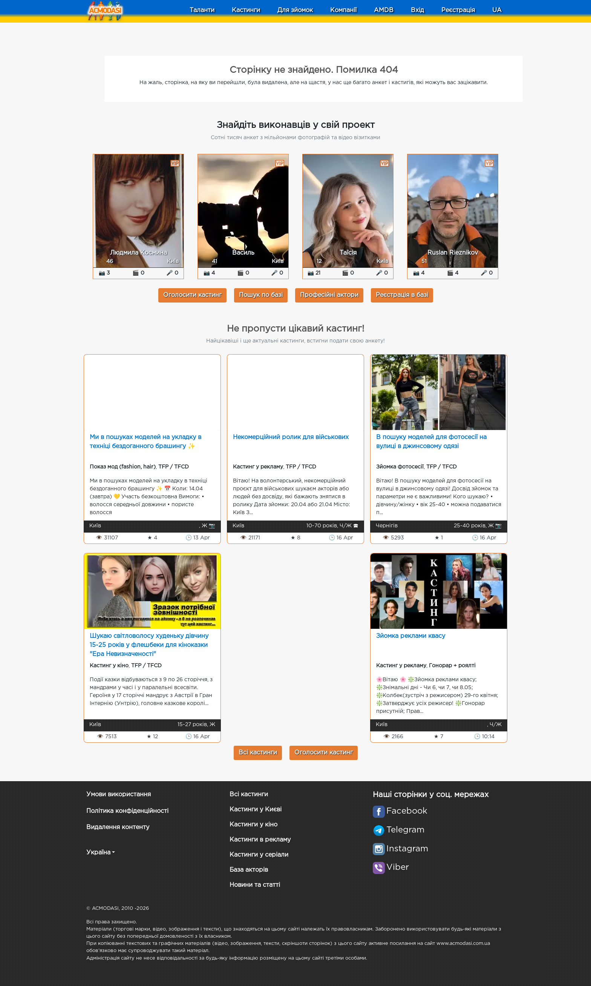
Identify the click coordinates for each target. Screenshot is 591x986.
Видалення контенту (117, 827)
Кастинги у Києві (256, 809)
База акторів (249, 870)
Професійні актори (329, 295)
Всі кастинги (258, 753)
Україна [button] (98, 852)
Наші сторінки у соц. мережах (430, 794)
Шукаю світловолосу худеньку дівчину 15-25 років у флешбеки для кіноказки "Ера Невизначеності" (149, 645)
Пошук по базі (261, 295)
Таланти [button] (202, 10)
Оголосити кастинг (192, 295)
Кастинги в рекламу (260, 840)
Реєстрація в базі (402, 295)
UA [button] (497, 10)
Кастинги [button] (246, 10)
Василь (243, 253)
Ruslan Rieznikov (452, 253)
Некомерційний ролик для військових (291, 437)
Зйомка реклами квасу (410, 636)
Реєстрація (458, 10)
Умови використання (118, 794)
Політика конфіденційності (127, 811)
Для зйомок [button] (295, 10)
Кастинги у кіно (253, 825)
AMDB (383, 10)
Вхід (417, 10)
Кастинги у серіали (259, 855)
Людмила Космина (138, 253)
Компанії (343, 10)
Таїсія (348, 253)
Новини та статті (255, 885)
